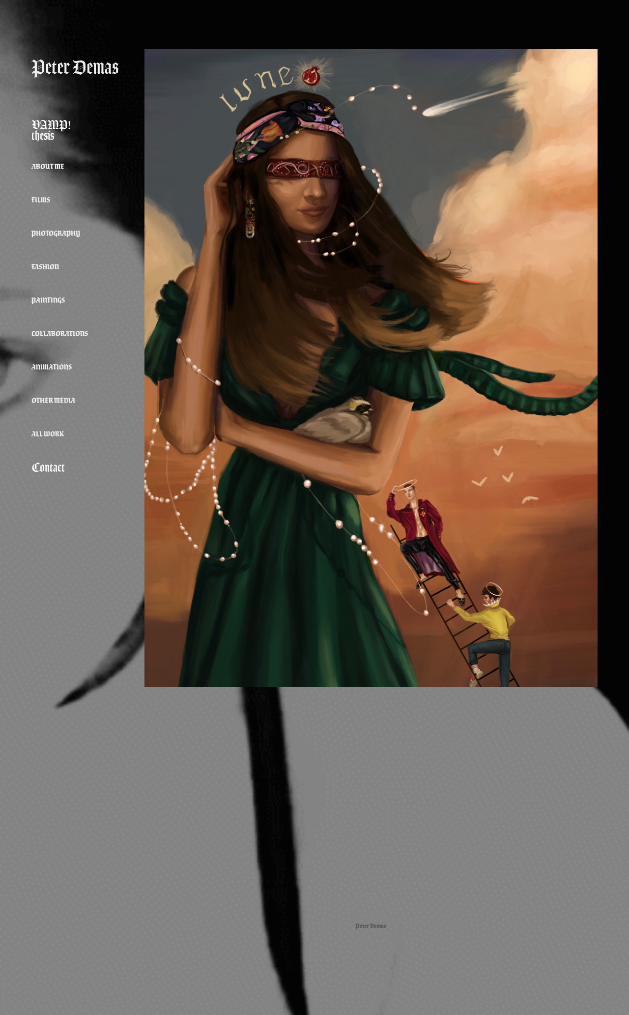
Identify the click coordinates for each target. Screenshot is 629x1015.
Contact (48, 467)
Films (40, 200)
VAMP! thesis (51, 130)
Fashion (45, 266)
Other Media (53, 400)
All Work (47, 434)
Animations (51, 367)
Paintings (48, 300)
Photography (55, 233)
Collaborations (59, 333)
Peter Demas (74, 67)
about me (47, 166)
